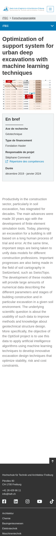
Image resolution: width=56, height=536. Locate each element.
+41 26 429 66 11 (11, 490)
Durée (9, 168)
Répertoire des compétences (24, 161)
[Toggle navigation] (50, 9)
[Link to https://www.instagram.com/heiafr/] (27, 501)
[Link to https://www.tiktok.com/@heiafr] (52, 501)
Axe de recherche (16, 128)
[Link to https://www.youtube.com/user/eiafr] (39, 501)
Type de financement (18, 140)
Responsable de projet (19, 152)
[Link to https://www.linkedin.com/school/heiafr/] (16, 501)
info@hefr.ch (9, 494)
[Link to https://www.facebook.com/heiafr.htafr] (4, 501)
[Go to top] (52, 461)
